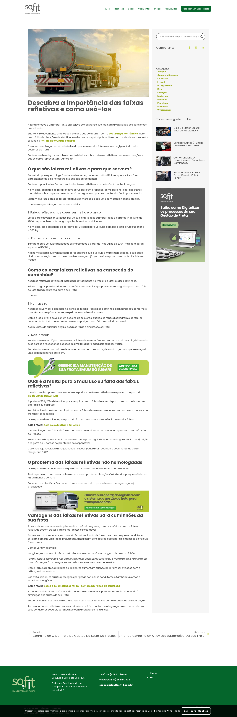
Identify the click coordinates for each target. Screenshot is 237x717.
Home (153, 673)
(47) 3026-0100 (118, 674)
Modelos (162, 99)
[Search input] (179, 37)
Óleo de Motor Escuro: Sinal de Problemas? (187, 129)
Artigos (161, 71)
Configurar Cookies (195, 710)
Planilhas (162, 103)
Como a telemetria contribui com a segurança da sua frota (81, 586)
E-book (161, 82)
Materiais (162, 96)
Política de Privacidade (167, 711)
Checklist (162, 78)
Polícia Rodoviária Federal (58, 140)
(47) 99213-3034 (120, 679)
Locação (162, 92)
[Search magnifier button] (201, 37)
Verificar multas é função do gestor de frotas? (188, 144)
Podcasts (162, 106)
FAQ (152, 677)
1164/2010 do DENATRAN (43, 396)
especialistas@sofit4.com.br (116, 684)
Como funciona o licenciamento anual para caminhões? (189, 160)
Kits (159, 89)
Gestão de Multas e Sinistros (61, 425)
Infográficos (164, 85)
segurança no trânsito (123, 133)
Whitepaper (164, 109)
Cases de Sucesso (167, 75)
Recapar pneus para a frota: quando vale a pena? (187, 175)
